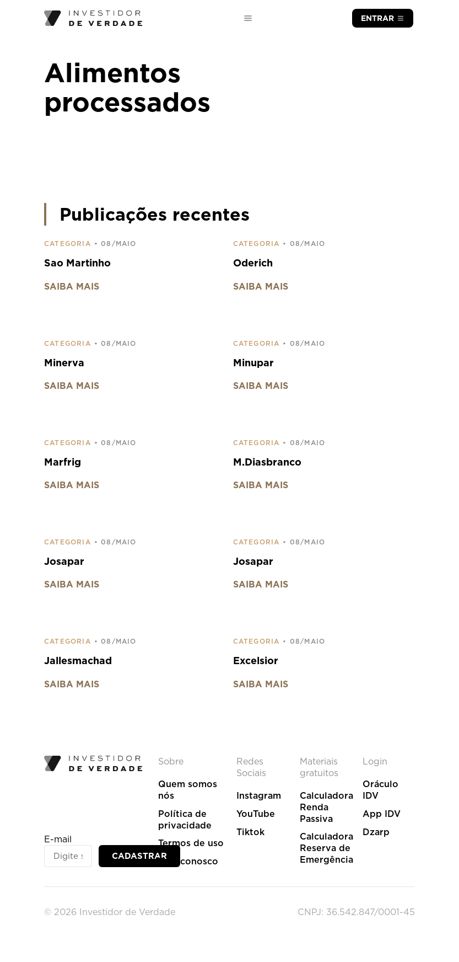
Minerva (64, 363)
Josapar (64, 561)
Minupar (253, 363)
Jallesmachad (78, 660)
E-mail (58, 839)
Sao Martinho (77, 263)
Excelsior (255, 660)
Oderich (253, 263)
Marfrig (62, 462)
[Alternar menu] (247, 18)
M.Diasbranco (267, 462)
